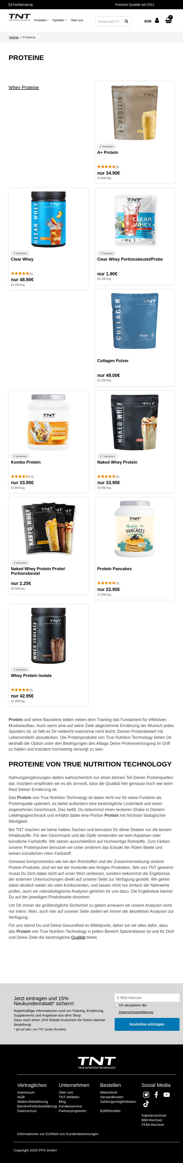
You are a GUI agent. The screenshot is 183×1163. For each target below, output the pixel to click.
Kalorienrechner (154, 1115)
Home (14, 37)
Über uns (77, 20)
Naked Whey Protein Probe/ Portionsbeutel (38, 571)
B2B (147, 21)
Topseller (59, 20)
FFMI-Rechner (153, 1125)
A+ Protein (107, 152)
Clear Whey (22, 259)
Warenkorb (108, 1092)
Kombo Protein (26, 462)
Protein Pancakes (114, 569)
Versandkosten (111, 1097)
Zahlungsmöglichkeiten (118, 1101)
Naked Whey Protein (117, 462)
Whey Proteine (24, 87)
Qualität (78, 937)
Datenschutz (27, 1111)
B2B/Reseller (110, 1111)
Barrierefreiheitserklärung (37, 1106)
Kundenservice (70, 1106)
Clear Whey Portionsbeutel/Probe (130, 259)
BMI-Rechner (152, 1120)
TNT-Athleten (69, 1097)
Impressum (26, 1092)
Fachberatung (21, 4)
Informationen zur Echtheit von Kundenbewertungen (58, 1134)
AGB (21, 1097)
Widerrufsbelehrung (32, 1101)
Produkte (41, 20)
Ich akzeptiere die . (136, 1008)
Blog (62, 1101)
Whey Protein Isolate (31, 675)
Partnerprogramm (72, 1111)
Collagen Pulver (113, 360)
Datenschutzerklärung (136, 1012)
